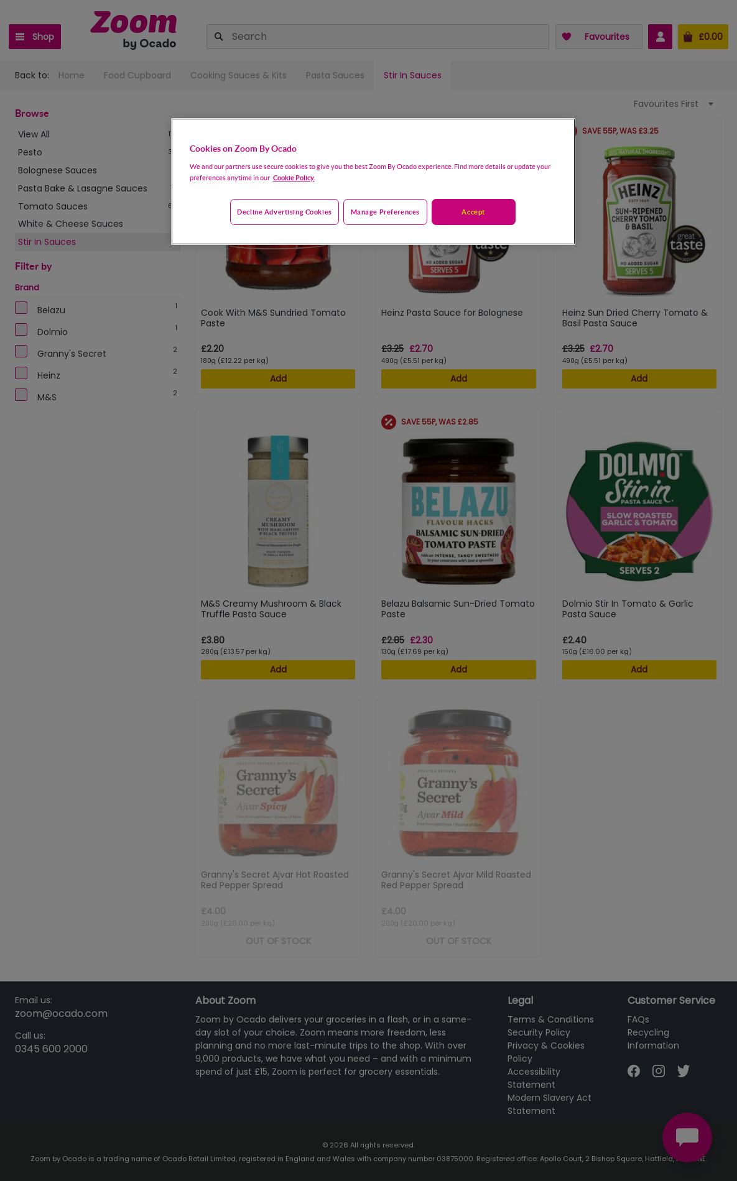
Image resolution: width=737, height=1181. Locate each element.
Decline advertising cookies (284, 212)
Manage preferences (385, 212)
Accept (472, 212)
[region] (373, 181)
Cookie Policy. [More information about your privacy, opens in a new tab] (294, 177)
